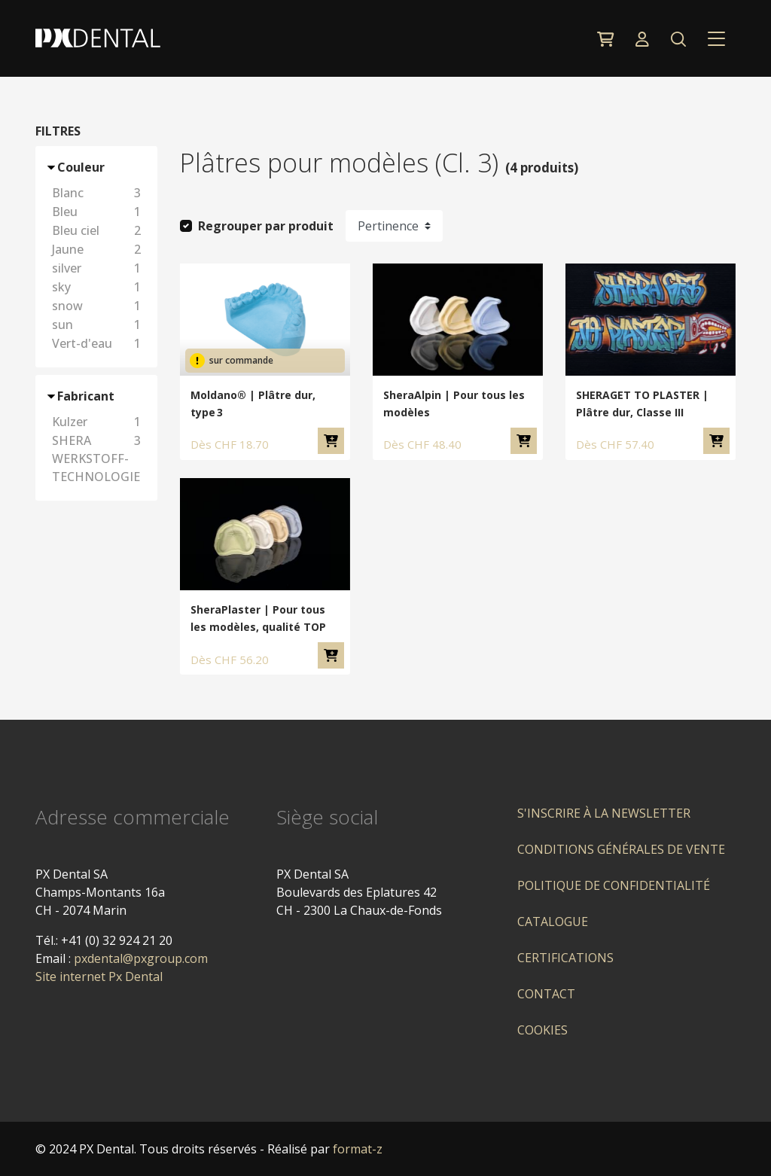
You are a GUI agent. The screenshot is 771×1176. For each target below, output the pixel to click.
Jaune (98, 249)
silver (98, 268)
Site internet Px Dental (99, 976)
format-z (357, 1149)
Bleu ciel (98, 230)
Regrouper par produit (266, 226)
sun (98, 324)
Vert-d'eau (98, 343)
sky (98, 287)
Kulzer (98, 422)
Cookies (542, 1030)
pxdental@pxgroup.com (141, 958)
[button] (678, 38)
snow (98, 306)
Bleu (98, 212)
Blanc (98, 193)
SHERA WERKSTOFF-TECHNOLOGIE (98, 458)
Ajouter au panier (331, 441)
